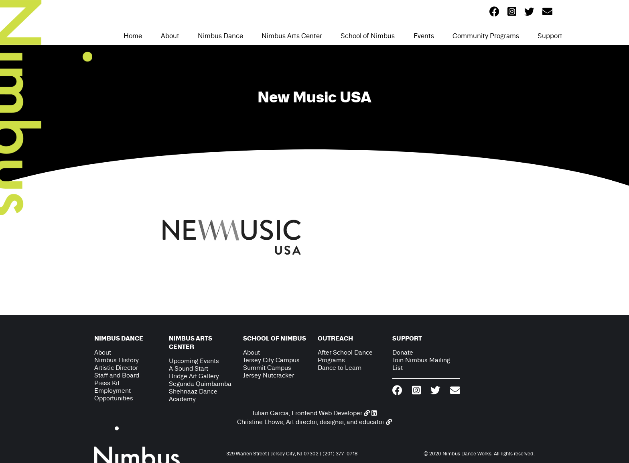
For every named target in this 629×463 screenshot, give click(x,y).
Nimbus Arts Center (292, 36)
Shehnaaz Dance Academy (193, 395)
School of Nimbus (368, 36)
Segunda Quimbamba (200, 384)
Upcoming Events (194, 361)
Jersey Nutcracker (268, 375)
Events (424, 36)
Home (133, 36)
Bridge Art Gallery (194, 376)
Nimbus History (116, 360)
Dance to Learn (339, 367)
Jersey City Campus (271, 360)
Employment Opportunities (113, 394)
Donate (402, 352)
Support (550, 36)
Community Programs (485, 36)
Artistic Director (116, 367)
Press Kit (107, 383)
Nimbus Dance (220, 36)
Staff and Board (116, 375)
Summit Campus (267, 367)
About (170, 36)
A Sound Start (188, 368)
